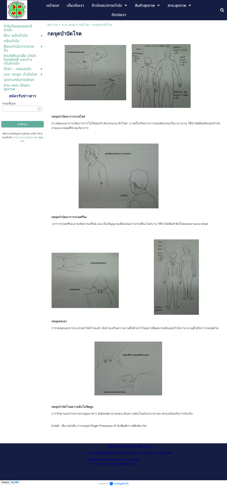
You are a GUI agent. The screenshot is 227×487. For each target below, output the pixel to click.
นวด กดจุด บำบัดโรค (75, 24)
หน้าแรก (52, 24)
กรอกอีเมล (9, 103)
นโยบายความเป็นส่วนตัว (25, 137)
